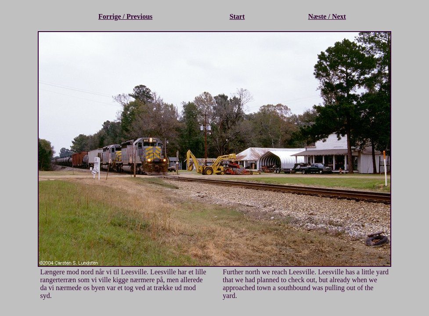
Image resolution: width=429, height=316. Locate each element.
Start (237, 16)
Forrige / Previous (125, 16)
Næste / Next (327, 16)
